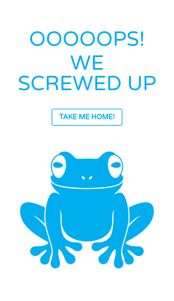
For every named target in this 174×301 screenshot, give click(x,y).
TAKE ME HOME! (87, 117)
